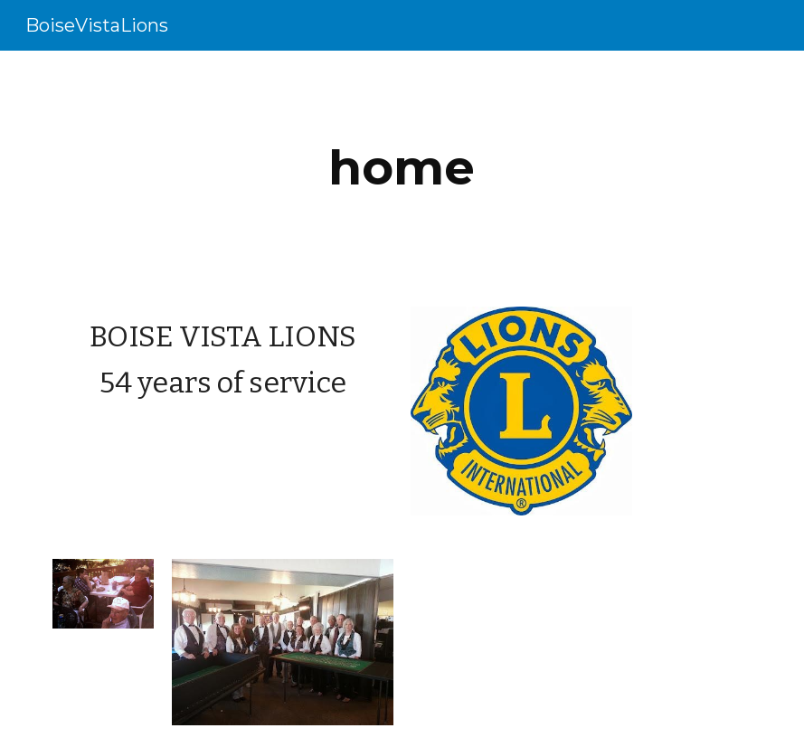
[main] (402, 168)
